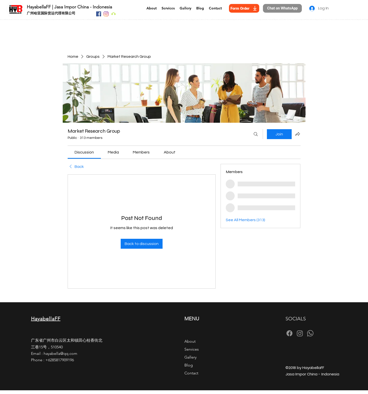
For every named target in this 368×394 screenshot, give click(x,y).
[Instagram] (106, 13)
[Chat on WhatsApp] (282, 8)
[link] (84, 152)
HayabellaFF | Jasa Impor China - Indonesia (69, 7)
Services (191, 349)
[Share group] (298, 134)
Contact (191, 373)
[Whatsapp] (310, 333)
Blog (188, 365)
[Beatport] (113, 13)
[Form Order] (244, 8)
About (190, 341)
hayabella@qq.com (60, 353)
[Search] (256, 134)
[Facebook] (98, 13)
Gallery (190, 357)
